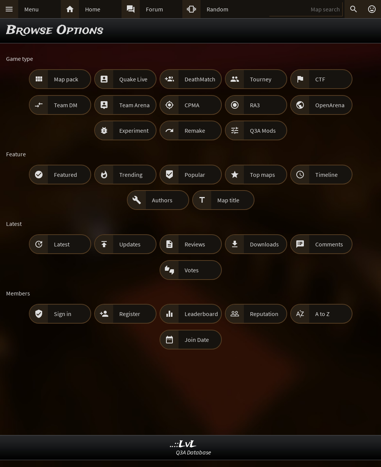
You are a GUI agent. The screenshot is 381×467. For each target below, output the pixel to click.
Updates (130, 244)
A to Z (322, 314)
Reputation (264, 314)
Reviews (195, 244)
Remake (195, 130)
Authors (162, 200)
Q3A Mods (263, 130)
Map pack (66, 79)
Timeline (326, 174)
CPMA (192, 105)
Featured (65, 174)
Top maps (262, 174)
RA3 (255, 105)
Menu (31, 9)
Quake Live (133, 79)
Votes (192, 270)
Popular (195, 174)
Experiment (134, 130)
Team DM (65, 105)
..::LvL (183, 444)
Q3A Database (193, 452)
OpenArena (330, 105)
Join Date (197, 339)
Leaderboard (201, 314)
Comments (329, 244)
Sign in (62, 314)
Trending (130, 174)
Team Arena (134, 105)
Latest (62, 244)
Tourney (260, 79)
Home (92, 9)
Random (217, 9)
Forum (154, 9)
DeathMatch (200, 79)
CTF (320, 79)
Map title (228, 200)
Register (129, 314)
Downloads (264, 244)
